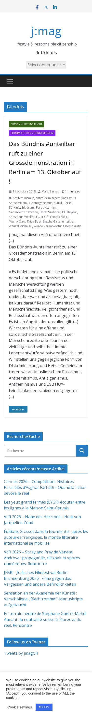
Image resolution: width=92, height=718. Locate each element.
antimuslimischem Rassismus (56, 198)
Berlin (68, 203)
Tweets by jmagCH (21, 653)
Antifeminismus (23, 198)
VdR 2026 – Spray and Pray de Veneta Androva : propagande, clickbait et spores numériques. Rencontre (42, 557)
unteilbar (68, 221)
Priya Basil (34, 221)
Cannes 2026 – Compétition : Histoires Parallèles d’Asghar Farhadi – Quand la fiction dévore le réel (45, 487)
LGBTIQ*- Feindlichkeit (51, 217)
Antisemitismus (19, 203)
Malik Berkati (50, 191)
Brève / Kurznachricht (26, 124)
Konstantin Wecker (22, 217)
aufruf (58, 203)
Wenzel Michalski (20, 226)
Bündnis (14, 207)
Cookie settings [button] (19, 707)
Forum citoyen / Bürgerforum (32, 133)
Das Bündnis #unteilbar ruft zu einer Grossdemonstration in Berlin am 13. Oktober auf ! (45, 162)
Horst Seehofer (50, 212)
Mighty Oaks (17, 221)
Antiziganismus (41, 203)
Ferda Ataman (46, 207)
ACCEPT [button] (44, 707)
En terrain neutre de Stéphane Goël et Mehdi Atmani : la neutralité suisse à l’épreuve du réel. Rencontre (45, 619)
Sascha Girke (52, 221)
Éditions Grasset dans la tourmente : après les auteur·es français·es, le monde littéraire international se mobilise (46, 537)
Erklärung (28, 207)
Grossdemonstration (23, 212)
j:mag (46, 31)
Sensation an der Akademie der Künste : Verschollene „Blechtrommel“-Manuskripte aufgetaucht (43, 598)
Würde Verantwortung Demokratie (57, 226)
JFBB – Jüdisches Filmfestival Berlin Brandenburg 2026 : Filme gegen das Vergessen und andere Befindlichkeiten (40, 578)
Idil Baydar (69, 212)
